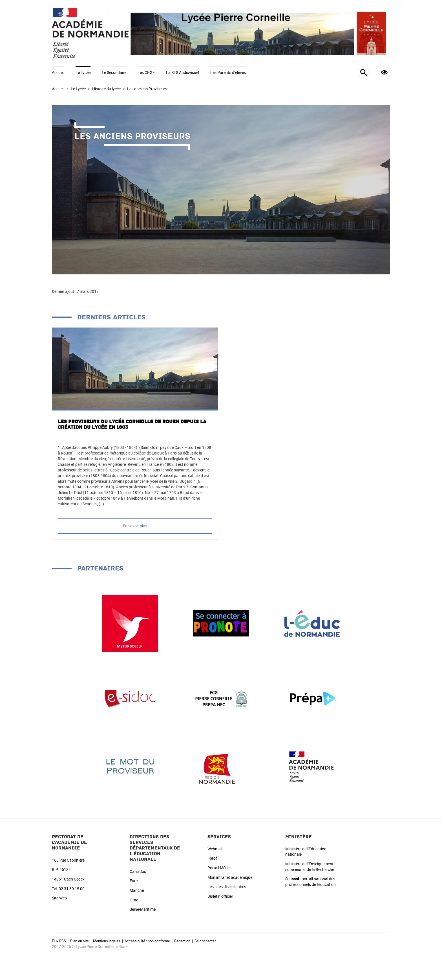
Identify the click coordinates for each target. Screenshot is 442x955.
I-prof (212, 858)
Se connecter (205, 940)
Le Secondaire (114, 72)
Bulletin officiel (220, 896)
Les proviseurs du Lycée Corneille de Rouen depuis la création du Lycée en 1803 (132, 424)
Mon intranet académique (229, 877)
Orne (134, 900)
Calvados (138, 871)
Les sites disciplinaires (226, 886)
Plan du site (79, 940)
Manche (137, 890)
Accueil (58, 72)
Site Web (59, 898)
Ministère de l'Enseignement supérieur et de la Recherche (309, 866)
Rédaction (182, 940)
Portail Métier (219, 867)
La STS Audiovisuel (182, 72)
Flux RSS (59, 940)
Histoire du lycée (106, 88)
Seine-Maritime (143, 909)
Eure (134, 880)
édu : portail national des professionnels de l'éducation (310, 881)
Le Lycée (83, 72)
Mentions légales (106, 940)
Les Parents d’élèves (228, 72)
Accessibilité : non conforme (147, 940)
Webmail (214, 848)
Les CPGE (146, 72)
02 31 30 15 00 (72, 888)
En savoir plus (135, 525)
